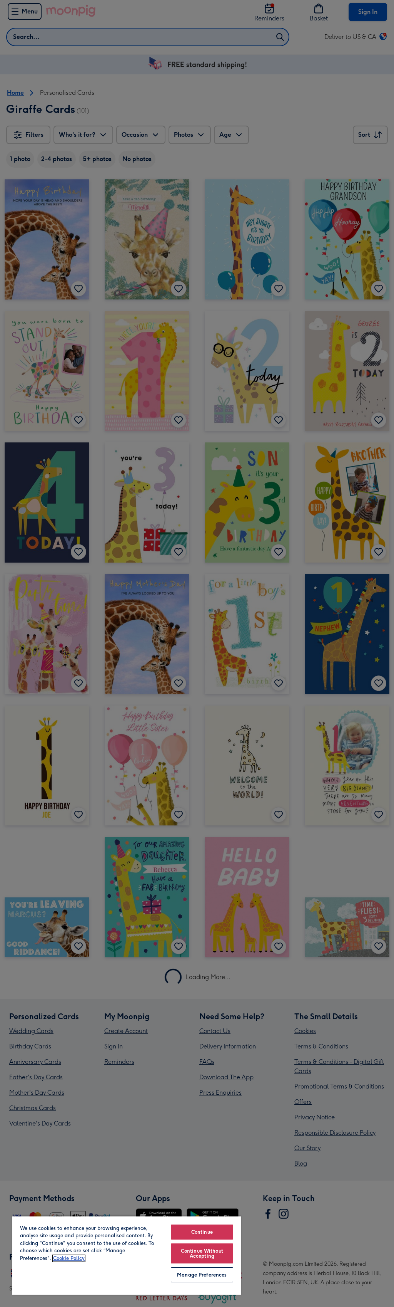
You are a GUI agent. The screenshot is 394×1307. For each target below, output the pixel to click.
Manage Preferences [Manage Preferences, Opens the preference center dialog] (202, 1275)
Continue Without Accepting (202, 1253)
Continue (202, 1232)
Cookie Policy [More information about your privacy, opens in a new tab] (69, 1258)
